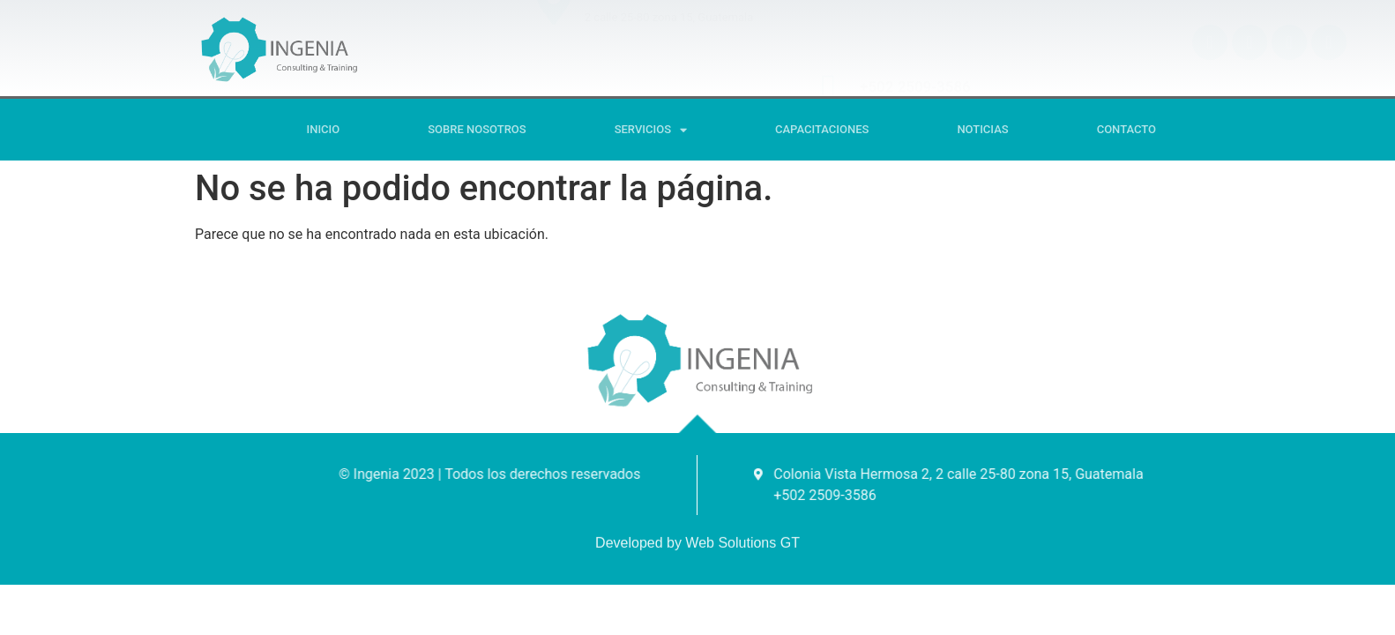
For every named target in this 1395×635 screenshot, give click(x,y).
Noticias (982, 129)
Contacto (1126, 129)
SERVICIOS (651, 130)
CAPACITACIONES (822, 129)
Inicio (323, 129)
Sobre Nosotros (477, 129)
